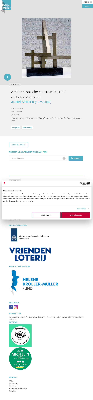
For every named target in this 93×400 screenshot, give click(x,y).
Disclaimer (12, 386)
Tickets (87, 6)
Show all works (18, 145)
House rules (13, 383)
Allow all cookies (76, 215)
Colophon (12, 391)
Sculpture (15, 127)
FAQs (11, 381)
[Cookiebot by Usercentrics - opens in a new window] (81, 183)
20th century (27, 127)
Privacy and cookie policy (18, 388)
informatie (6, 76)
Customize (46, 215)
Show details (81, 209)
